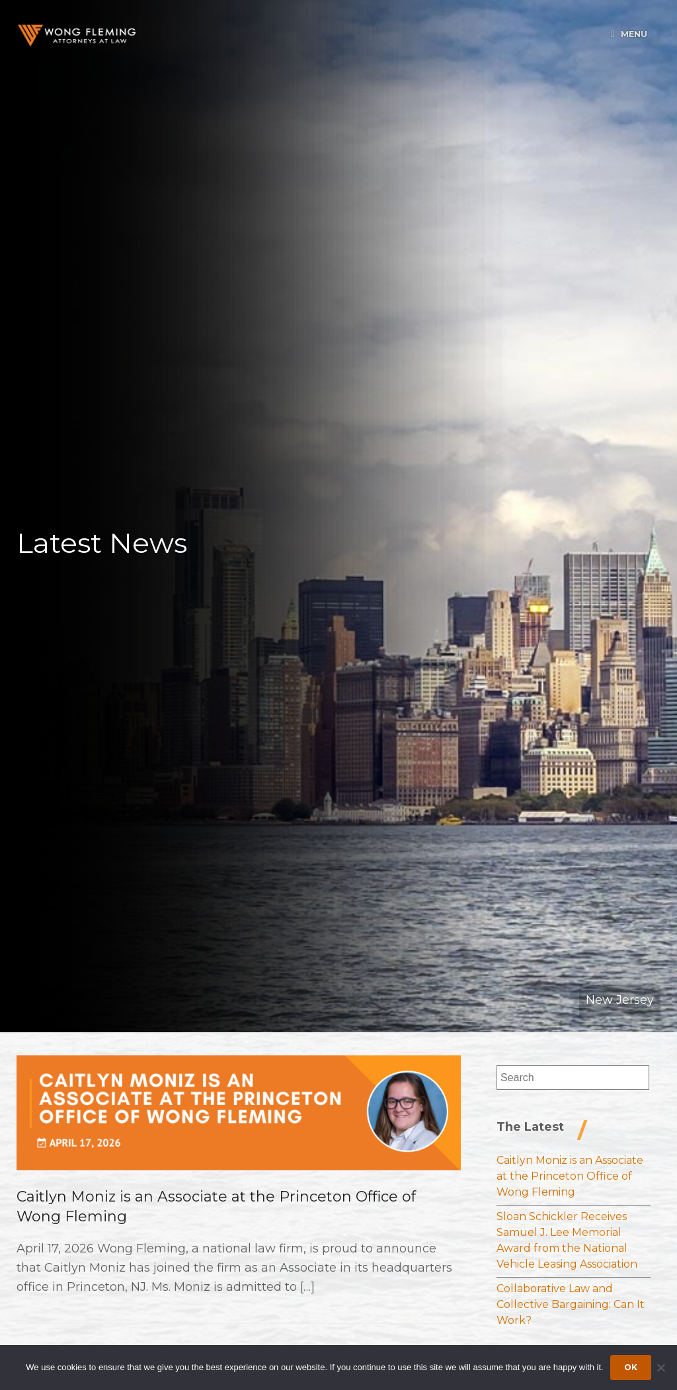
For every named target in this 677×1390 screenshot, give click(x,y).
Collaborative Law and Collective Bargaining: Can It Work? (571, 1304)
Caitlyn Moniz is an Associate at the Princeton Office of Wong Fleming (570, 1176)
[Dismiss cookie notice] (660, 1367)
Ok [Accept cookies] (630, 1367)
